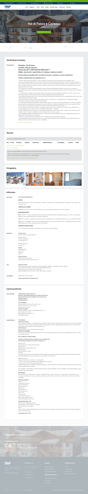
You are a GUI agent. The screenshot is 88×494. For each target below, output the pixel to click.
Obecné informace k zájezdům (26, 158)
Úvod (5, 36)
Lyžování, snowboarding (5, 20)
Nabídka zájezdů (5, 30)
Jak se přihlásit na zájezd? (13, 158)
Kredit (47, 7)
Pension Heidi (54, 7)
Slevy (42, 7)
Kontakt (68, 7)
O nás (38, 7)
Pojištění (35, 158)
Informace (62, 7)
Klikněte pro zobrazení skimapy (25, 122)
